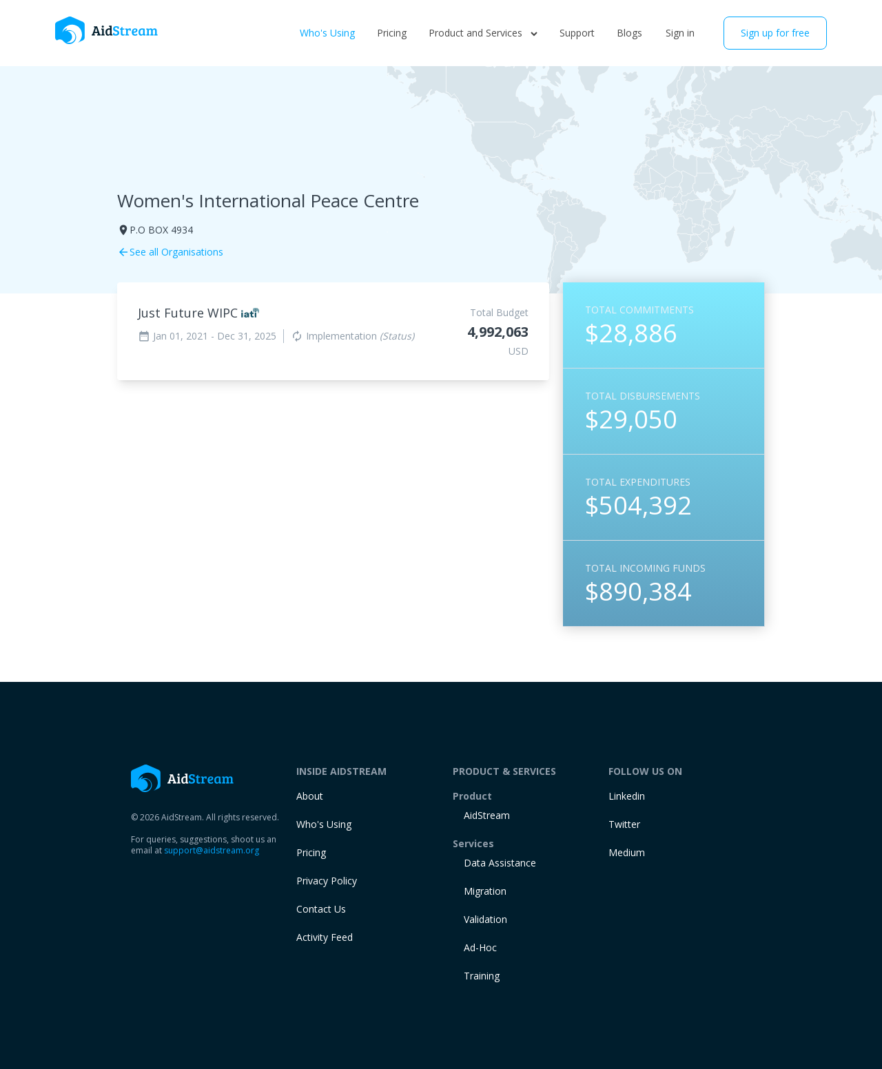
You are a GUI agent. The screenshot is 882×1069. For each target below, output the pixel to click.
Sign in (680, 32)
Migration (485, 890)
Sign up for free (775, 32)
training (482, 975)
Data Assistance (500, 862)
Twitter (624, 824)
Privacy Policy (326, 880)
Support (577, 32)
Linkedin (626, 795)
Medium (626, 852)
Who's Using (327, 32)
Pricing (392, 32)
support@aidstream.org (211, 850)
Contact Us (321, 908)
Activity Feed (324, 937)
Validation (485, 919)
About (309, 795)
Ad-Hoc (480, 947)
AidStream (487, 815)
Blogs (629, 32)
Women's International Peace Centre (268, 200)
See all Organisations (170, 251)
